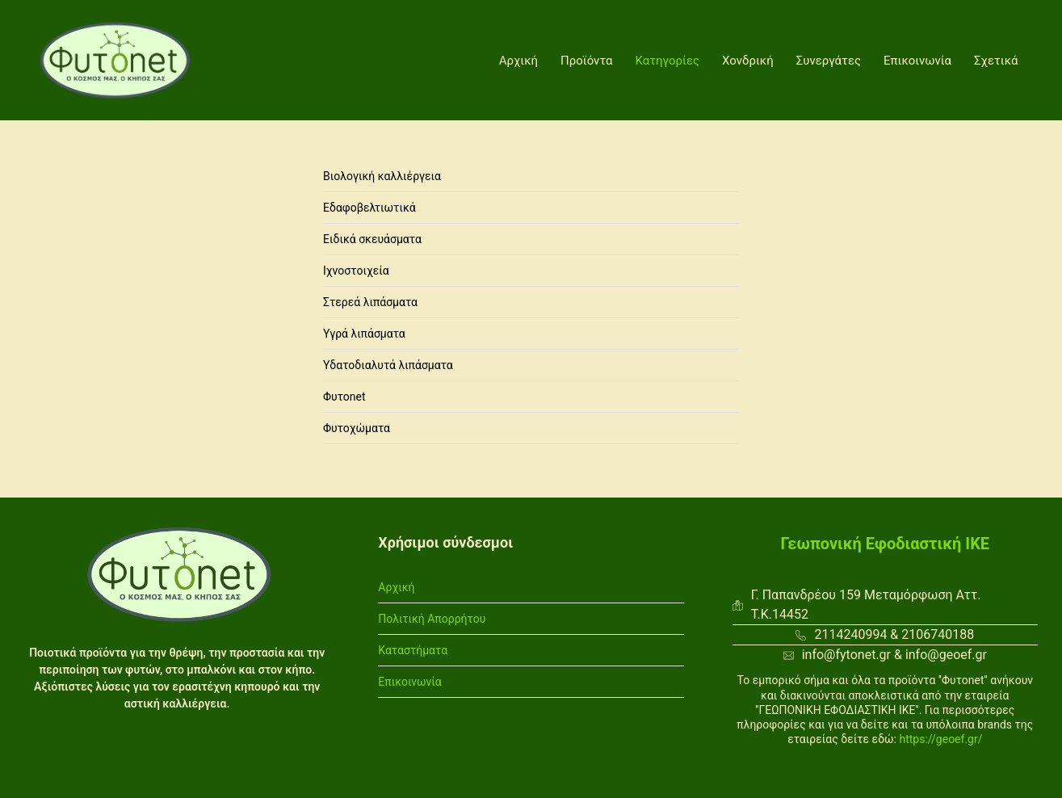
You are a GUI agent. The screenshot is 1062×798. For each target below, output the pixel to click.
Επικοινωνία (917, 60)
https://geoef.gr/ (940, 739)
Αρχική (518, 60)
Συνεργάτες (828, 60)
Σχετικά (996, 60)
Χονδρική (748, 60)
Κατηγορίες (668, 60)
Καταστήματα (412, 650)
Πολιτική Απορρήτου (431, 618)
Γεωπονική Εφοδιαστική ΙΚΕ (885, 543)
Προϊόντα (586, 60)
